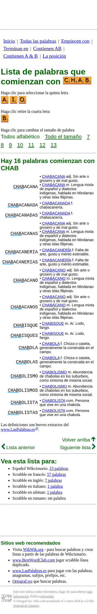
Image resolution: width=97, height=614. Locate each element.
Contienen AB (47, 48)
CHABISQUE (53, 323)
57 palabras (56, 474)
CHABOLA (50, 344)
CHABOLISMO (54, 372)
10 (20, 145)
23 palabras (58, 468)
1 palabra (55, 486)
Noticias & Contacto (26, 606)
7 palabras (53, 480)
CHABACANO (53, 270)
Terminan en (15, 48)
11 (31, 145)
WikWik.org (33, 549)
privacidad (47, 596)
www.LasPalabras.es (18, 429)
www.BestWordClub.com (33, 560)
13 (54, 145)
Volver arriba (78, 439)
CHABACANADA (56, 203)
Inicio (9, 41)
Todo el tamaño (63, 136)
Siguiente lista (77, 447)
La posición (54, 56)
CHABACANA (53, 176)
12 (42, 145)
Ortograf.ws (22, 581)
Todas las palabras (38, 41)
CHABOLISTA (53, 400)
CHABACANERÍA (56, 250)
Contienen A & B (20, 56)
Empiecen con (75, 41)
